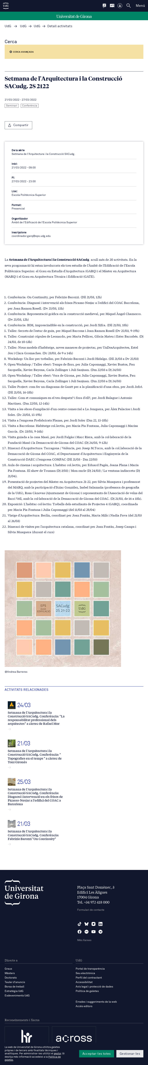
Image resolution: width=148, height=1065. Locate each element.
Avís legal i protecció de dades (94, 986)
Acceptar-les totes (96, 1053)
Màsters (10, 973)
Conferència (29, 105)
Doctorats (11, 977)
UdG (8, 26)
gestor (57, 1053)
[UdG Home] (6, 6)
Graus (8, 968)
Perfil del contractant (89, 977)
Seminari (11, 105)
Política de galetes (87, 991)
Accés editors (84, 1006)
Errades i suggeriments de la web (96, 1001)
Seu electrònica (85, 973)
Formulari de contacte (90, 910)
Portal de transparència (90, 968)
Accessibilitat (84, 982)
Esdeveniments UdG (17, 995)
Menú (140, 6)
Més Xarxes (84, 940)
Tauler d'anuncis (15, 982)
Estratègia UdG (14, 991)
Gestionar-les (130, 1053)
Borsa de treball (14, 986)
